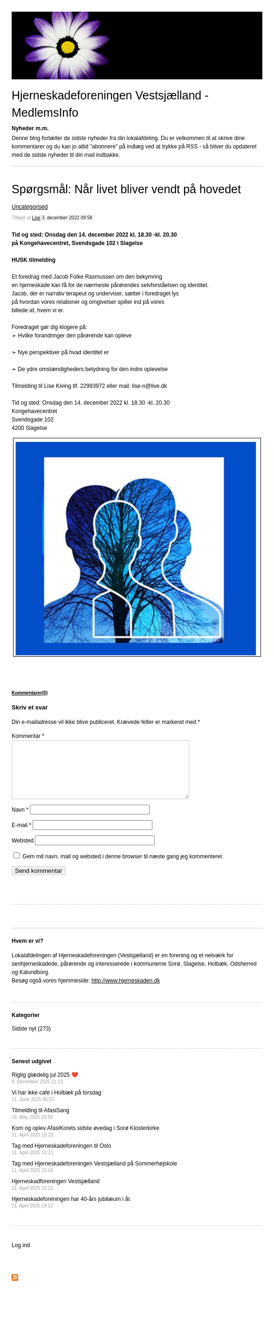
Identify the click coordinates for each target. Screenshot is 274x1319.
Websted (23, 852)
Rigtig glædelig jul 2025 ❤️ (45, 1089)
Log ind (21, 1256)
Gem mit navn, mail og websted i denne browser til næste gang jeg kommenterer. (123, 867)
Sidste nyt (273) (31, 1040)
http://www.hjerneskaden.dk (125, 992)
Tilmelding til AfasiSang (40, 1124)
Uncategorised (30, 206)
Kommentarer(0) (30, 692)
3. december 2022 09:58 (67, 217)
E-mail (21, 836)
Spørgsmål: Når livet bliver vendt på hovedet (126, 189)
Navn (20, 821)
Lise (36, 217)
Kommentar (28, 736)
